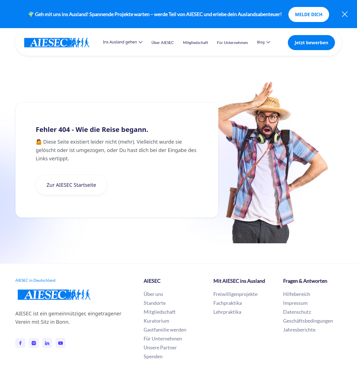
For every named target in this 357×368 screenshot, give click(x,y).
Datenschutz (297, 312)
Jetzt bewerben (311, 43)
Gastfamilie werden (165, 330)
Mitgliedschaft (195, 42)
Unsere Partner (160, 347)
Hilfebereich (296, 294)
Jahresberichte (299, 330)
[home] (62, 42)
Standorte (155, 303)
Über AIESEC (162, 42)
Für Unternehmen (232, 42)
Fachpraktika (227, 303)
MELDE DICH (308, 14)
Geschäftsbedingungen (308, 321)
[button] (123, 42)
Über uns (153, 294)
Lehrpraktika (227, 312)
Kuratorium (156, 321)
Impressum (295, 303)
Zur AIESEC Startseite (71, 184)
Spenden (153, 356)
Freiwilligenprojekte (235, 294)
